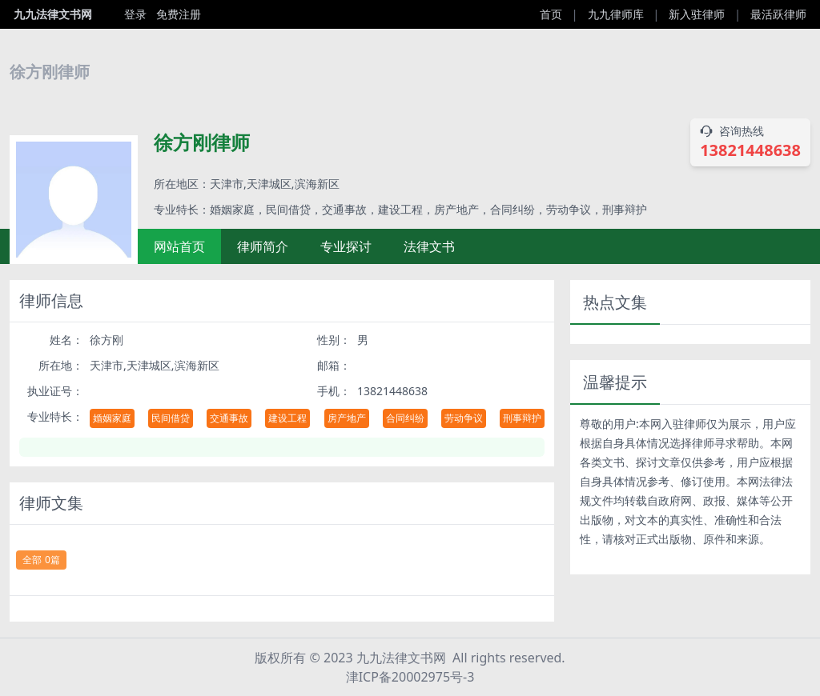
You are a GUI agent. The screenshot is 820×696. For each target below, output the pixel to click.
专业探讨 (346, 246)
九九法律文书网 (53, 14)
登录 (135, 14)
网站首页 (179, 246)
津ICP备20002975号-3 (410, 677)
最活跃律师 (778, 14)
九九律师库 (616, 14)
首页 (551, 14)
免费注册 (178, 14)
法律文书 (429, 246)
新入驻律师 (697, 14)
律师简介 (262, 246)
